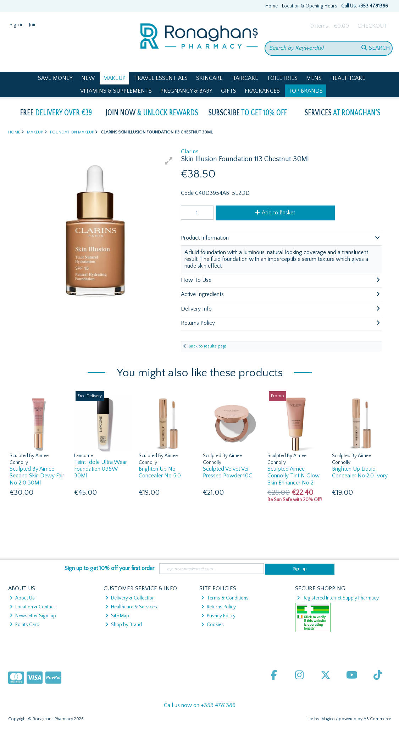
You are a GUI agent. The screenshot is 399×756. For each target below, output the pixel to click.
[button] (168, 160)
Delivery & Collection (130, 598)
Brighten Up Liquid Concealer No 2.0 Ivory (360, 472)
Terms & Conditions (225, 598)
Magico (328, 719)
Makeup (114, 78)
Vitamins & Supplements (116, 91)
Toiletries (282, 78)
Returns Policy (218, 607)
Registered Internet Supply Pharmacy (338, 598)
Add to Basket (275, 212)
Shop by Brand (123, 625)
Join (33, 25)
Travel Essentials (161, 78)
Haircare (244, 78)
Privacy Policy (218, 616)
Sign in (16, 25)
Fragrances (262, 91)
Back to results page (208, 346)
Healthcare (347, 78)
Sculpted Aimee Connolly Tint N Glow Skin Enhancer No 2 (293, 476)
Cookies (212, 625)
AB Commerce (377, 719)
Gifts (228, 91)
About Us (22, 598)
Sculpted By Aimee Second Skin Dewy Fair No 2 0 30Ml (37, 476)
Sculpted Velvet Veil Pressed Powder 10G (228, 472)
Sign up (300, 568)
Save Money (55, 78)
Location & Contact (32, 607)
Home (271, 6)
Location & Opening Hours (309, 6)
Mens (314, 78)
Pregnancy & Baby (186, 91)
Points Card (24, 625)
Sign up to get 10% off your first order (109, 568)
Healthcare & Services (131, 607)
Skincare (209, 78)
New (88, 78)
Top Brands (305, 91)
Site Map (117, 616)
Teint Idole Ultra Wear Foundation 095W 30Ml (100, 469)
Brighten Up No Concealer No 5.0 (160, 472)
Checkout (372, 26)
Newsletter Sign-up (33, 616)
